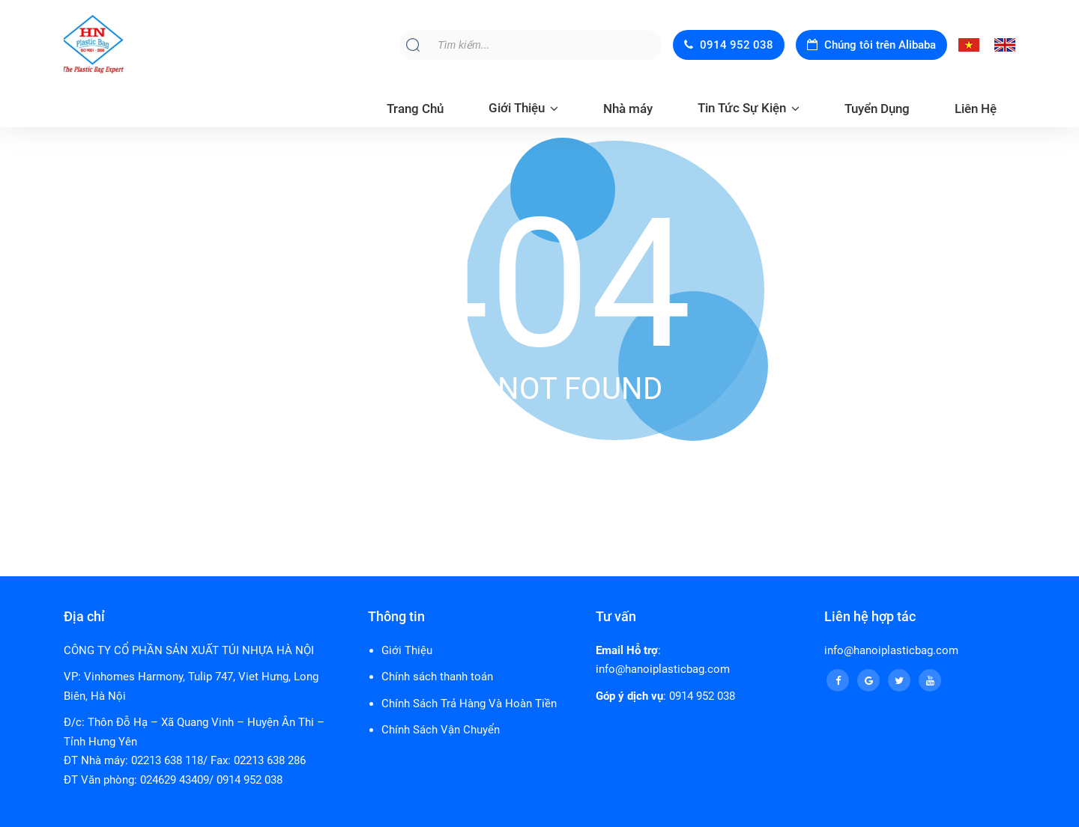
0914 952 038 (728, 45)
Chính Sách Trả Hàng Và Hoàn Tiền (469, 703)
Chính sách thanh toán (437, 676)
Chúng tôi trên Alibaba (871, 45)
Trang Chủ (415, 108)
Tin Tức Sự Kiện (742, 107)
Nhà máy (628, 108)
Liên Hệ (976, 108)
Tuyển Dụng (877, 108)
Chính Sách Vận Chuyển (440, 729)
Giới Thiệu (517, 107)
